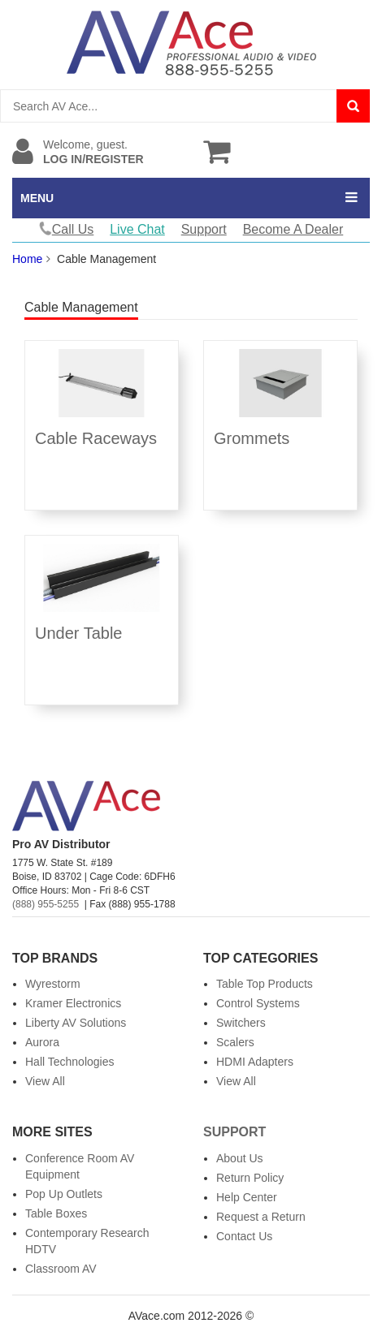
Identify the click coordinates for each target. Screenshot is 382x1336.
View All (45, 1081)
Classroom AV (61, 1268)
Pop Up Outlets (63, 1193)
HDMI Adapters (254, 1061)
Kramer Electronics (73, 1003)
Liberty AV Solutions (75, 1022)
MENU (37, 198)
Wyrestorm (52, 983)
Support (204, 229)
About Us (239, 1158)
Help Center (246, 1197)
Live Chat (137, 229)
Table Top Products (264, 983)
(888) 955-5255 (45, 904)
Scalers (235, 1042)
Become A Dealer (293, 229)
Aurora (42, 1042)
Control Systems (258, 1003)
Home (27, 258)
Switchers (241, 1022)
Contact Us (244, 1236)
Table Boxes (56, 1213)
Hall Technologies (69, 1061)
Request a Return (261, 1216)
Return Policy (250, 1177)
